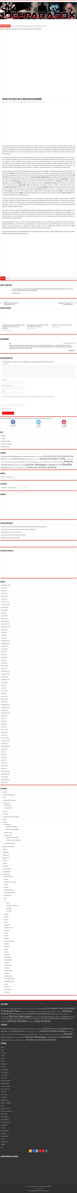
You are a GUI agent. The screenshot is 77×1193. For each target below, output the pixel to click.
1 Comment (42, 102)
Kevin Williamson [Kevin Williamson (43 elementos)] (33, 462)
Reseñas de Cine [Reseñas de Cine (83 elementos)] (6, 468)
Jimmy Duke (4, 526)
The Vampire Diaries (9, 978)
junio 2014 (4, 654)
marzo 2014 (4, 663)
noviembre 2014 (5, 643)
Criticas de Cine (7, 803)
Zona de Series (7, 874)
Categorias (4, 487)
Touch (5, 984)
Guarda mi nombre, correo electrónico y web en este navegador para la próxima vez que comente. (29, 396)
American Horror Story (10, 882)
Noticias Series (8, 835)
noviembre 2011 (5, 740)
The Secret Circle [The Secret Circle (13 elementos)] (40, 1018)
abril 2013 (3, 693)
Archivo (3, 477)
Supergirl (9, 908)
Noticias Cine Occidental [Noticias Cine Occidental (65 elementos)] (18, 465)
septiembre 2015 (5, 627)
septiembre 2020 (5, 585)
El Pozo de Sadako (5, 1086)
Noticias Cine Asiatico (12, 826)
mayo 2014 (4, 657)
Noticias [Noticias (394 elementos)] (67, 1011)
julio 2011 (3, 752)
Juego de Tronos (8, 927)
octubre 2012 (4, 710)
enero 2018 (4, 593)
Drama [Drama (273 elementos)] (43, 458)
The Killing (7, 968)
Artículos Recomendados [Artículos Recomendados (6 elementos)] (27, 1008)
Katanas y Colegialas (6, 1103)
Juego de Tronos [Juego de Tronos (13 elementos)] (46, 1011)
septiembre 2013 (5, 679)
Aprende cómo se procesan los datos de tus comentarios (37, 418)
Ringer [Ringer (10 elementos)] (53, 1017)
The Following (8, 965)
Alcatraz (6, 879)
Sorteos (5, 860)
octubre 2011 (4, 743)
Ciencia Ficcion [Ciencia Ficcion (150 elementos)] (49, 456)
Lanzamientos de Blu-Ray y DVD (11, 816)
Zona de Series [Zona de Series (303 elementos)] (42, 1021)
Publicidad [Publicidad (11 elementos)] (44, 1017)
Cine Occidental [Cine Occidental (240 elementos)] (67, 1008)
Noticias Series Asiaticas (13, 837)
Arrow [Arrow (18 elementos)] (19, 1008)
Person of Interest (9, 941)
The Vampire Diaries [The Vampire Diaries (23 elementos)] (52, 1018)
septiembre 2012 (5, 713)
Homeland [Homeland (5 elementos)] (39, 1011)
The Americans (8, 960)
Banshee (6, 887)
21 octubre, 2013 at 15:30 (69, 343)
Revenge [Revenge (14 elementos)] (49, 1017)
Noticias (5, 822)
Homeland (7, 925)
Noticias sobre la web (8, 846)
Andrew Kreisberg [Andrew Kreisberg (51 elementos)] (13, 456)
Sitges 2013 (9, 29)
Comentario (5, 364)
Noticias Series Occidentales (14, 840)
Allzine (2, 1050)
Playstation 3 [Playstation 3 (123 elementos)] (53, 465)
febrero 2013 (4, 699)
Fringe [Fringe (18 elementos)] (31, 1011)
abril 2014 (3, 660)
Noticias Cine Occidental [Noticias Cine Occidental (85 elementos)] (39, 1014)
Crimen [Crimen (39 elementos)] (9, 459)
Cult (5, 898)
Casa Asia (3, 1066)
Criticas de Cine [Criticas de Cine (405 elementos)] (10, 1011)
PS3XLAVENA (4, 1125)
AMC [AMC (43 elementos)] (7, 456)
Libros (4, 819)
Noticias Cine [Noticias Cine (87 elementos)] (5, 465)
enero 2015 (4, 638)
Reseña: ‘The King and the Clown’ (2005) (15, 535)
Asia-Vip (3, 1055)
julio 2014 (3, 652)
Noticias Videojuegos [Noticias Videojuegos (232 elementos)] (36, 464)
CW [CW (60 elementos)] (25, 459)
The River (6, 973)
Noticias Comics (8, 832)
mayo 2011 (4, 757)
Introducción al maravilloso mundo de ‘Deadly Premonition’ (38, 325)
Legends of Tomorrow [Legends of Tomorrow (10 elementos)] (57, 1011)
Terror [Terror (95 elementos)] (19, 468)
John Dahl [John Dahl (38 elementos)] (26, 462)
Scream (6, 952)
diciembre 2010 (5, 771)
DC (5, 900)
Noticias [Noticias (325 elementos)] (68, 461)
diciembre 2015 (5, 621)
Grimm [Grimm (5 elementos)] (34, 1011)
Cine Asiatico (7, 805)
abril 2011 (3, 760)
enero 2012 (4, 735)
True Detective (8, 989)
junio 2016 (4, 613)
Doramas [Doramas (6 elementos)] (26, 1011)
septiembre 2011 (5, 746)
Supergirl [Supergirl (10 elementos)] (3, 1018)
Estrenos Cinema (5, 1089)
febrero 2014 (4, 665)
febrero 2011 (4, 765)
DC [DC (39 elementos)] (33, 459)
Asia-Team (3, 1053)
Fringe (6, 919)
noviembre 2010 (5, 774)
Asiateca (3, 1058)
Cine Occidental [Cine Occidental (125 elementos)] (62, 456)
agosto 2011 (4, 749)
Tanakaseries (4, 1141)
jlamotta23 (6, 102)
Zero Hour (7, 992)
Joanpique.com (5, 1100)
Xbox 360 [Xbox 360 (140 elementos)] (37, 467)
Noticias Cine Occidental (13, 829)
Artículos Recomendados (9, 800)
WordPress (34, 1186)
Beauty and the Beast (9, 892)
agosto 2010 (4, 782)
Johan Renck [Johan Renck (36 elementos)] (14, 462)
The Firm (6, 962)
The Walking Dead (9, 981)
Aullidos (3, 1061)
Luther (6, 933)
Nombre (4, 380)
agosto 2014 (4, 649)
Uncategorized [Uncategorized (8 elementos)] (31, 1021)
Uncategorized (7, 871)
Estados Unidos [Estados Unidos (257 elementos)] (58, 458)
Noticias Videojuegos (9, 843)
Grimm (6, 922)
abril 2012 (3, 727)
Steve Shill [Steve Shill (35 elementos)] (14, 467)
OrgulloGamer (4, 1116)
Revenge (6, 943)
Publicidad (5, 852)
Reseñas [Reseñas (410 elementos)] (67, 464)
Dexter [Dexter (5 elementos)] (22, 1011)
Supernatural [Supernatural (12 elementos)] (9, 1018)
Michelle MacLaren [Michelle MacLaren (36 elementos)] (59, 462)
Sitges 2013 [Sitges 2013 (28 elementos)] (67, 1017)
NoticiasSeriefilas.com (6, 1111)
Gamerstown (4, 1094)
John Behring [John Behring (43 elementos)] (21, 462)
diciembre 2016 (5, 602)
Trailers (5, 863)
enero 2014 (4, 668)
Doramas (5, 811)
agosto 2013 (4, 682)
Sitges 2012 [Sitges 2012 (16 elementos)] (59, 1017)
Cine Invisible (4, 1075)
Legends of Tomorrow (12, 905)
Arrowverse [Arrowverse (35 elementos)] (21, 456)
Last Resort (7, 930)
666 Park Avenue (8, 876)
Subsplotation (4, 1136)
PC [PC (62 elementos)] (47, 465)
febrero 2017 (4, 596)
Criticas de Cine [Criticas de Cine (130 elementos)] (17, 459)
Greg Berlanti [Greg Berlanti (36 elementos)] (69, 459)
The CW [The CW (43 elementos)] (24, 467)
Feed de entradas (5, 441)
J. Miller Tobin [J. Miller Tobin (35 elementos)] (8, 462)
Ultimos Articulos (32, 102)
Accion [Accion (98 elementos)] (3, 456)
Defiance (6, 914)
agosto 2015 (4, 629)
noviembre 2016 (5, 604)
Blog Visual (3, 1064)
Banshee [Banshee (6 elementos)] (35, 1008)
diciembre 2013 (5, 671)
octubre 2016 (4, 607)
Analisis (5, 792)
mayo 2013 (4, 690)
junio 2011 (4, 754)
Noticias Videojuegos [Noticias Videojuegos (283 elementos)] (20, 1016)
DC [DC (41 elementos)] (20, 1011)
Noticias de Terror (5, 1108)
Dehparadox (48, 1186)
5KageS (3, 1047)
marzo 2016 (4, 615)
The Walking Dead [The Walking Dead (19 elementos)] (64, 1018)
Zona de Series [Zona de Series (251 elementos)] (49, 467)
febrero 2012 (4, 732)
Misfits (6, 935)
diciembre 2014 (5, 640)
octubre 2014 (4, 646)
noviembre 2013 (5, 674)
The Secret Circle (8, 976)
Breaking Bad (7, 895)
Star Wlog (3, 1133)
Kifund (2, 1105)
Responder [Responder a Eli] (71, 350)
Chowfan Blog (4, 1069)
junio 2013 (4, 688)
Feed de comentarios (6, 444)
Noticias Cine (7, 824)
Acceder (3, 438)
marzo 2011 (4, 763)
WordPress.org (5, 446)
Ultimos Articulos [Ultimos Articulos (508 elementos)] (17, 1021)
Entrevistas (5, 814)
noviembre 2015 (5, 624)
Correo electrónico (7, 385)
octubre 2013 (4, 677)
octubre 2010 (4, 777)
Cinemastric (4, 1078)
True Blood (7, 987)
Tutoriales (5, 866)
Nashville (6, 938)
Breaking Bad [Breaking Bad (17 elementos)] (42, 1008)
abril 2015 (3, 635)
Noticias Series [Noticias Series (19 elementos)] (54, 1014)
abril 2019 (3, 590)
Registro (3, 435)
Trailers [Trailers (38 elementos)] (4, 1021)
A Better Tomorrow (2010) (13, 537)
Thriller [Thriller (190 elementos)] (30, 467)
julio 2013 (3, 685)
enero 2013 (4, 702)
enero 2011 (4, 768)
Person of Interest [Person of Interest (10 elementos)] (36, 1017)
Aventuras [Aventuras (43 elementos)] (32, 456)
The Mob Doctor (8, 970)
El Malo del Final (5, 1083)
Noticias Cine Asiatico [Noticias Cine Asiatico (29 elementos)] (20, 1014)
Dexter (6, 917)
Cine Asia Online (5, 1072)
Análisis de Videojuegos (9, 794)
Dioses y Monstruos (6, 1080)
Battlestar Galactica (9, 890)
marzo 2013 (4, 696)
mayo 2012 (4, 724)
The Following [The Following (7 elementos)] (26, 1018)
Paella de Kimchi (5, 1119)
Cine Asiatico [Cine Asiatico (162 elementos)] (52, 1008)
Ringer (6, 949)
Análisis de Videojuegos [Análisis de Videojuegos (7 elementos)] (10, 1008)
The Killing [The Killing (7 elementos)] (33, 1018)
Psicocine (3, 1128)
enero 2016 (4, 618)
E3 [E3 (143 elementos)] (48, 459)
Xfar (2, 1147)
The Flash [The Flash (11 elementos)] (20, 1018)
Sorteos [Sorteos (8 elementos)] (73, 1017)
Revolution (7, 946)
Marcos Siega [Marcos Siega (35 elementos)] (52, 462)
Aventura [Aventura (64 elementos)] (27, 456)
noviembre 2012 (5, 707)
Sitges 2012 (6, 855)
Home (2, 29)
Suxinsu (3, 1139)
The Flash (9, 911)
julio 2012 (3, 718)
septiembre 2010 (5, 779)
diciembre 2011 (5, 738)
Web (3, 391)
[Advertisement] (38, 84)
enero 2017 (4, 599)
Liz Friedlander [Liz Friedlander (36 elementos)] (45, 462)
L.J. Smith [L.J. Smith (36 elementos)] (40, 462)
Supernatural (7, 957)
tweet (7, 278)
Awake (6, 884)
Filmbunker (3, 1091)
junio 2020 (4, 588)
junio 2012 (4, 721)
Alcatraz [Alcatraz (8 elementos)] (3, 1008)
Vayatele (3, 1144)
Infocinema (4, 1097)
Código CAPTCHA (6, 408)
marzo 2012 (4, 729)
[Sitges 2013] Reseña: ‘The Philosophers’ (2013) (13, 303)
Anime (4, 797)
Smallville (6, 954)
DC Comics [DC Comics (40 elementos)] (37, 459)
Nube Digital (4, 1114)
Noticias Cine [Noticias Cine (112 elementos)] (7, 1014)
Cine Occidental (8, 808)
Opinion (5, 849)
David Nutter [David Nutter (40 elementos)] (29, 459)
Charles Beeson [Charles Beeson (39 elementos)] (38, 456)
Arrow (8, 903)
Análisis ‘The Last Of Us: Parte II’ (62, 325)
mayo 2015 (4, 632)
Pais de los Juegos (5, 1122)
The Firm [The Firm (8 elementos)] (15, 1018)
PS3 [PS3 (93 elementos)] (60, 465)
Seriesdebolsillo (5, 1130)
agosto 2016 (4, 610)
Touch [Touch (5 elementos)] (71, 1018)
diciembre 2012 (5, 704)
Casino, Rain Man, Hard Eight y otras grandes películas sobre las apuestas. (28, 26)
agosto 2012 (4, 715)
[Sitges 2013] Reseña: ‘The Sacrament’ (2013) (64, 303)
